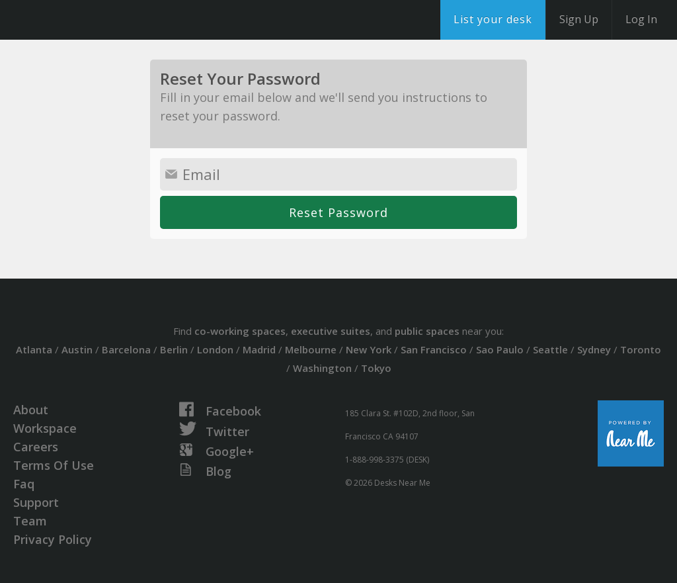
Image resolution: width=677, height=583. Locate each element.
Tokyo (376, 368)
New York (368, 349)
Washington (322, 368)
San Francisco (434, 349)
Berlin (174, 349)
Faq (23, 484)
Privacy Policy (52, 539)
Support (36, 502)
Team (30, 521)
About (30, 410)
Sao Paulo (500, 349)
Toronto (640, 349)
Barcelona (126, 349)
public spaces (427, 330)
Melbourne (311, 349)
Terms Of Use (53, 465)
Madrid (259, 349)
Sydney (594, 349)
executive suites (330, 330)
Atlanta (34, 349)
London (215, 349)
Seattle (550, 349)
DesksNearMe (92, 20)
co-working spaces (240, 330)
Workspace (45, 428)
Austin (77, 349)
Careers (35, 447)
